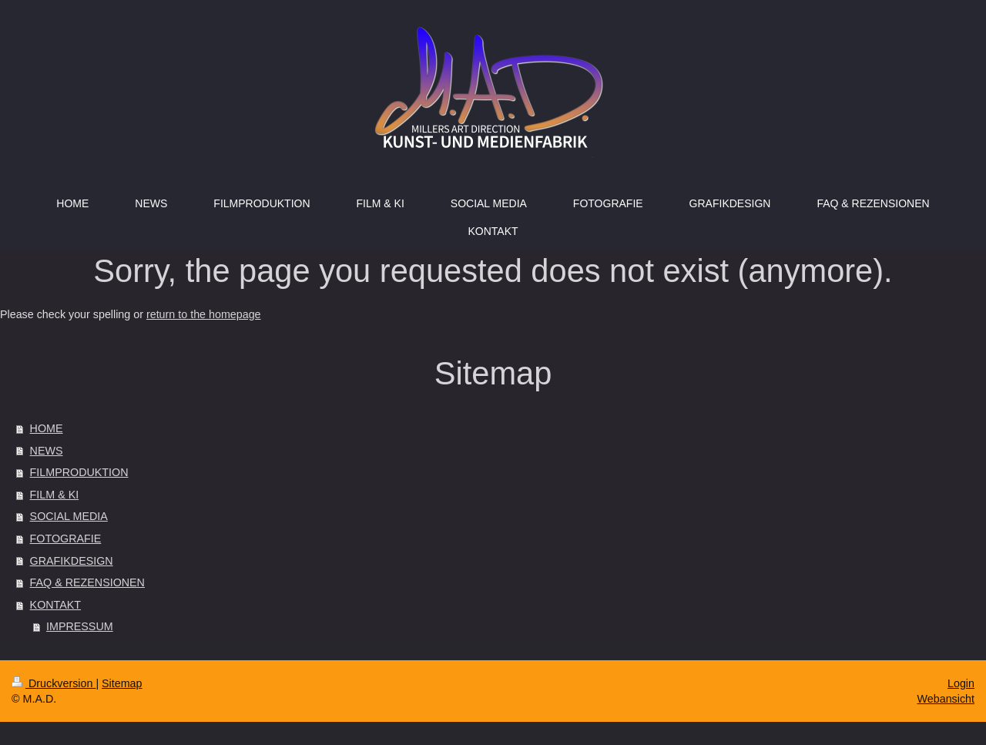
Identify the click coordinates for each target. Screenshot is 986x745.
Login (960, 683)
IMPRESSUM (79, 626)
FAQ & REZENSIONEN (87, 582)
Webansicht (945, 699)
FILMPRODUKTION (79, 472)
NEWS (46, 451)
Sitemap (122, 683)
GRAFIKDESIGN (71, 561)
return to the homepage (203, 314)
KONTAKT (55, 605)
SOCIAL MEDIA (69, 516)
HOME (46, 428)
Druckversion (54, 683)
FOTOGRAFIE (66, 538)
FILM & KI (54, 494)
